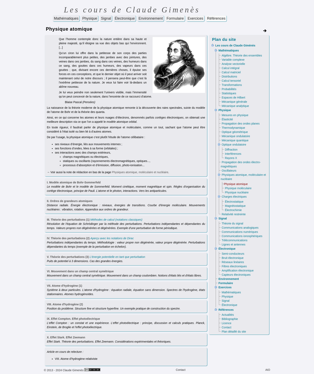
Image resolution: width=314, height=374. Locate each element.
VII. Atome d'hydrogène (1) (64, 285)
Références (216, 18)
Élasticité (227, 119)
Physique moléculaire (238, 188)
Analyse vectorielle (233, 63)
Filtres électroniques (234, 266)
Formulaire (175, 18)
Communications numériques (240, 231)
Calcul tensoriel (231, 80)
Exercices (195, 18)
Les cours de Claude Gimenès (132, 9)
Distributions (229, 76)
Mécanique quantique (235, 140)
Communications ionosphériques (242, 236)
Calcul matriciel (231, 72)
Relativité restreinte (234, 214)
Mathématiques (66, 18)
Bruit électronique (233, 257)
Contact (226, 327)
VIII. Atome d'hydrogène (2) (65, 304)
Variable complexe (233, 59)
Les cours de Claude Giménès (235, 45)
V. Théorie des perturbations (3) (68, 256)
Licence (226, 323)
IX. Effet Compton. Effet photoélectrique (73, 318)
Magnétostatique (235, 205)
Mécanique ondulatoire (236, 136)
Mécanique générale (234, 101)
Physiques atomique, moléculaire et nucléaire (140, 172)
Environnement (151, 18)
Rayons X (231, 158)
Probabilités (229, 89)
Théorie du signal (232, 223)
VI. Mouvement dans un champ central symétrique (80, 271)
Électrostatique (234, 201)
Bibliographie (230, 319)
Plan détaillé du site (234, 331)
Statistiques (229, 93)
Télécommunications (234, 240)
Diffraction (231, 149)
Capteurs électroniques (236, 274)
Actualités (228, 314)
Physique (89, 18)
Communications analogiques (240, 227)
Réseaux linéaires (233, 262)
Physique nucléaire (237, 192)
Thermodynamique (233, 127)
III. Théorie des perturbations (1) (68, 219)
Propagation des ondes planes (241, 123)
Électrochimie (233, 210)
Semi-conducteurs (233, 253)
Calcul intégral (231, 68)
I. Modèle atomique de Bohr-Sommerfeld (74, 182)
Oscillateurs (229, 170)
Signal (106, 18)
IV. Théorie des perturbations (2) (68, 238)
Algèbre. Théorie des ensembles (242, 55)
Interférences (233, 153)
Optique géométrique (235, 132)
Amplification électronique (238, 270)
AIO (267, 369)
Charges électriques (234, 196)
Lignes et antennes (233, 244)
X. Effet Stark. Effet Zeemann (66, 337)
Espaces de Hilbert (233, 97)
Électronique (125, 18)
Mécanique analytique (235, 106)
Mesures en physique (235, 115)
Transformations (232, 84)
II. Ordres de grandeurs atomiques (70, 201)
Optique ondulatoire (234, 144)
